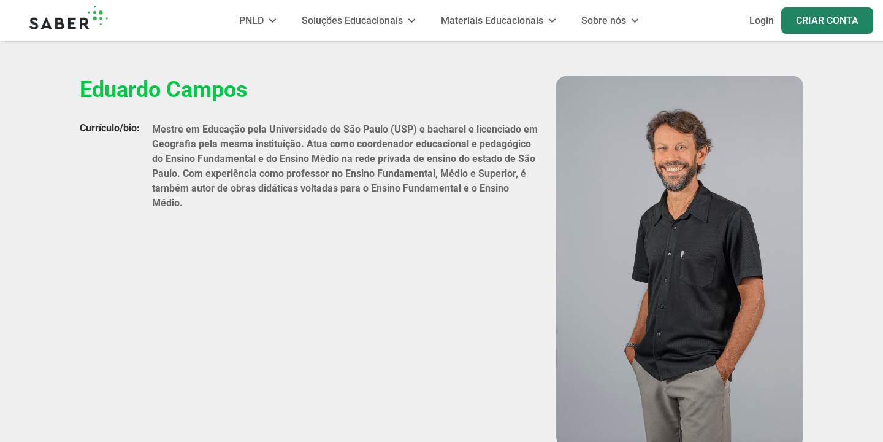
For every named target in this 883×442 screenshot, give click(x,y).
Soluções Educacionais (352, 20)
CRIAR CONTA (827, 20)
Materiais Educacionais (492, 20)
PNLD (251, 20)
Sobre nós (603, 20)
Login (761, 20)
